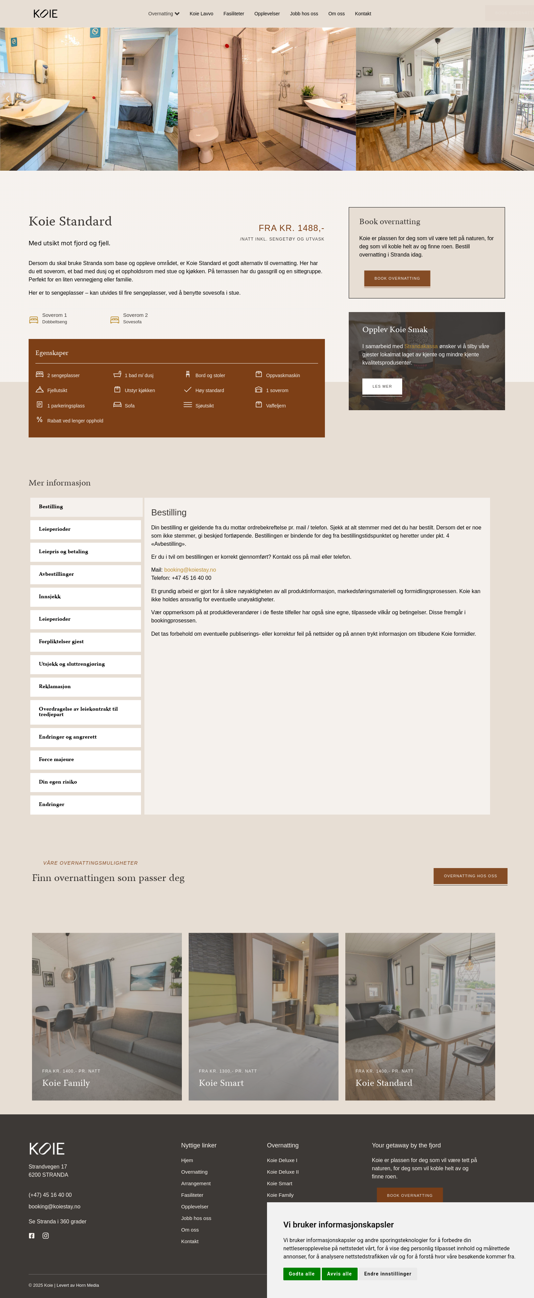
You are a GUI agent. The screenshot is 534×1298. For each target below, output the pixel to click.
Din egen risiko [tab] (58, 782)
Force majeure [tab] (56, 760)
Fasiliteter (233, 13)
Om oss (336, 13)
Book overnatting (453, 13)
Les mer (382, 386)
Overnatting (163, 13)
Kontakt (363, 13)
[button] (7, 98)
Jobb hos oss (304, 13)
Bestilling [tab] (51, 507)
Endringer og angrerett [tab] (68, 737)
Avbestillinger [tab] (56, 574)
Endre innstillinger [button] (388, 1274)
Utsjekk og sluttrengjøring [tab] (72, 664)
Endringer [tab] (51, 805)
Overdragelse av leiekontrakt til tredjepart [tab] (78, 712)
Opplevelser (267, 13)
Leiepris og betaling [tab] (63, 552)
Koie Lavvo (201, 13)
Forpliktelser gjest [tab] (61, 642)
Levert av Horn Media (78, 1285)
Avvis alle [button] (339, 1274)
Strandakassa (421, 346)
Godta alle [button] (302, 1274)
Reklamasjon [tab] (55, 687)
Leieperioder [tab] (54, 529)
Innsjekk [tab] (50, 597)
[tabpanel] (317, 574)
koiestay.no (202, 570)
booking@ (176, 570)
